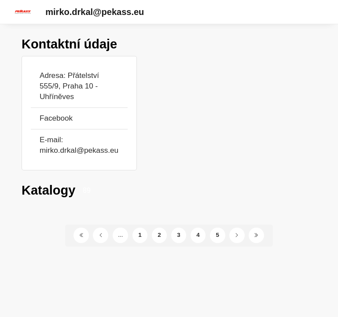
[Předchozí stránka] (100, 235)
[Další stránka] (237, 235)
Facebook (56, 118)
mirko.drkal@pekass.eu (94, 12)
